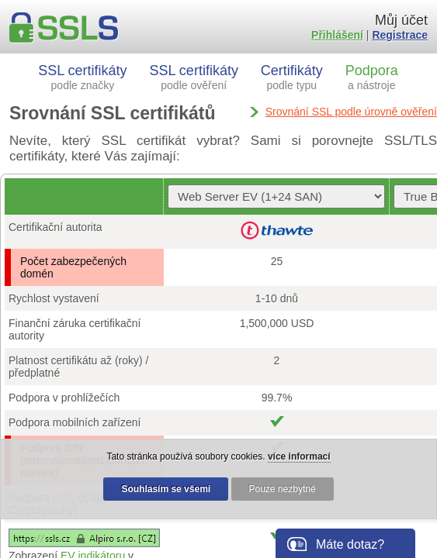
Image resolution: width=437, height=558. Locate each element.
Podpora (371, 77)
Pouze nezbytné (282, 489)
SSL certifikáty (82, 77)
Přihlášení (337, 35)
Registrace (400, 35)
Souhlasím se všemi (165, 489)
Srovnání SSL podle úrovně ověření (351, 111)
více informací (299, 456)
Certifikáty (292, 77)
